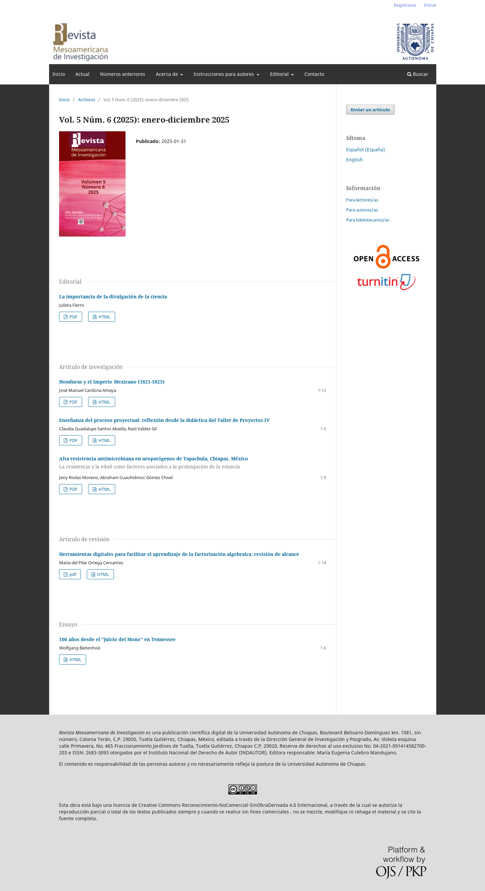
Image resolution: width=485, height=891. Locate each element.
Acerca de (167, 74)
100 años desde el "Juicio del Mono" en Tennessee (117, 639)
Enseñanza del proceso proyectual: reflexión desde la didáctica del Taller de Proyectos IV (164, 420)
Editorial (280, 74)
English (354, 159)
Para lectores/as (362, 200)
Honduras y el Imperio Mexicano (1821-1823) (112, 382)
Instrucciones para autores (224, 74)
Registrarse (405, 5)
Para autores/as (362, 210)
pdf (72, 574)
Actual (82, 74)
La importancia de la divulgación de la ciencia (113, 296)
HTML (103, 317)
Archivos (86, 100)
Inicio (58, 74)
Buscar (417, 74)
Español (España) (365, 149)
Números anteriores (122, 74)
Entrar (430, 5)
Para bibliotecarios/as (367, 220)
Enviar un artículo (370, 110)
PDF (72, 317)
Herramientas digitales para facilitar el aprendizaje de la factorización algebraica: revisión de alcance (179, 554)
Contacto (314, 74)
